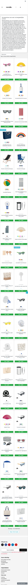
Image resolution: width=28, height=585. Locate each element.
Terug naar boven (22, 583)
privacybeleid (4, 553)
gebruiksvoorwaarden (17, 552)
